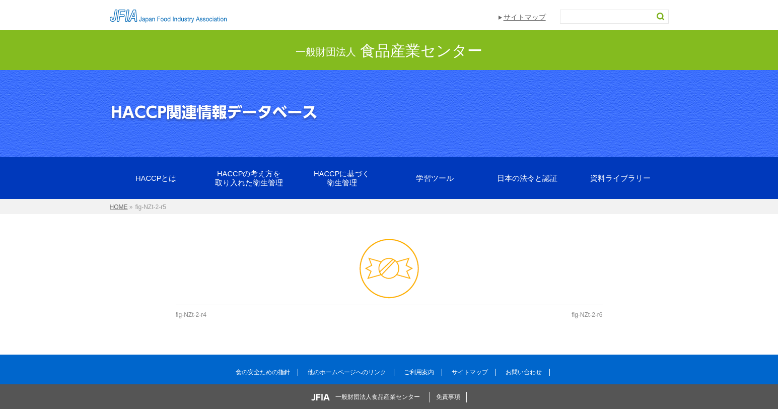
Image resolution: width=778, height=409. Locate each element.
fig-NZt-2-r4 (191, 314)
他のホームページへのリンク (347, 372)
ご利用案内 (419, 372)
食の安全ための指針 (263, 372)
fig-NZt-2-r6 (587, 314)
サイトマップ (525, 17)
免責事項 (448, 396)
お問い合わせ (524, 372)
